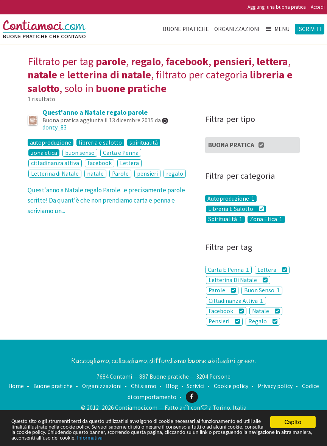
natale (95, 173)
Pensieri (224, 321)
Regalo (262, 321)
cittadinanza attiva (55, 163)
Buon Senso (262, 290)
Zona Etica (266, 219)
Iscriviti (309, 29)
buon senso (80, 152)
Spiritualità (225, 219)
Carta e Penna (121, 152)
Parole (120, 173)
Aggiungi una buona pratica (277, 7)
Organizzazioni (237, 29)
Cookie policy (231, 386)
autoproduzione (50, 142)
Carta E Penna (228, 269)
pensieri (147, 173)
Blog (172, 386)
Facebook (226, 311)
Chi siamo (143, 386)
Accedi (318, 7)
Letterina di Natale (55, 173)
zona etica (44, 152)
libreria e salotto (100, 142)
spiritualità (143, 142)
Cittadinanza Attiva (236, 300)
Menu (277, 29)
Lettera (129, 163)
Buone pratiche (186, 29)
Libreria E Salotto (236, 209)
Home (16, 386)
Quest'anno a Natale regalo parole (95, 112)
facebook (99, 163)
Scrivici (195, 386)
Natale (266, 311)
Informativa (279, 437)
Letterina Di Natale (238, 280)
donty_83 (54, 127)
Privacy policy (275, 386)
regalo (174, 173)
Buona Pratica (236, 145)
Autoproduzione (230, 198)
